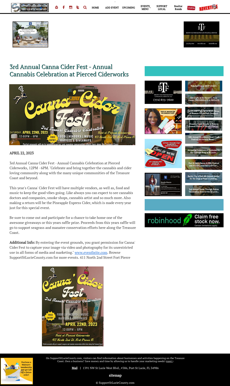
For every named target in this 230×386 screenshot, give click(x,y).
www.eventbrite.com (91, 252)
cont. (169, 361)
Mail (74, 368)
